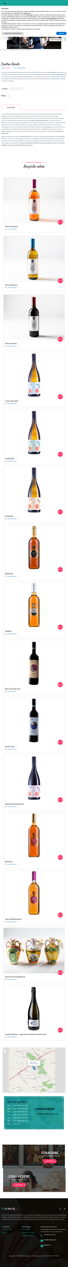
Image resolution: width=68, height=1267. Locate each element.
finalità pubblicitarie (51, 18)
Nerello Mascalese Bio (14, 804)
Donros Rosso (11, 343)
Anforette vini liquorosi (15, 977)
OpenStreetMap (55, 1091)
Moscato (8, 861)
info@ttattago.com (50, 1240)
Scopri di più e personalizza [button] (12, 33)
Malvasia (9, 574)
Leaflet (49, 1091)
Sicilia (18, 72)
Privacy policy (26, 1229)
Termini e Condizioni (28, 1235)
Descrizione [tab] (11, 107)
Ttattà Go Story (7, 1229)
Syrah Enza (10, 746)
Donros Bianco (11, 285)
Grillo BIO (9, 516)
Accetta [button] (61, 33)
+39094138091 (44, 1109)
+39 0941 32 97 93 (49, 1235)
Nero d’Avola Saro (13, 689)
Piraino (5, 72)
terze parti (29, 15)
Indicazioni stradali (34, 1063)
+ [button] (4, 1050)
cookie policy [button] (26, 13)
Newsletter (47, 1245)
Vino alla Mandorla (13, 919)
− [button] (4, 1052)
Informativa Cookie (28, 1232)
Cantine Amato (12, 229)
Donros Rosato (11, 226)
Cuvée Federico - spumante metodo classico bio (25, 1034)
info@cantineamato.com (47, 1114)
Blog (3, 1232)
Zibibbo (8, 631)
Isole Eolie (37, 72)
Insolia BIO (9, 458)
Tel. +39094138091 (19, 68)
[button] (65, 2)
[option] (34, 607)
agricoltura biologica (57, 74)
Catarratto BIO (11, 401)
